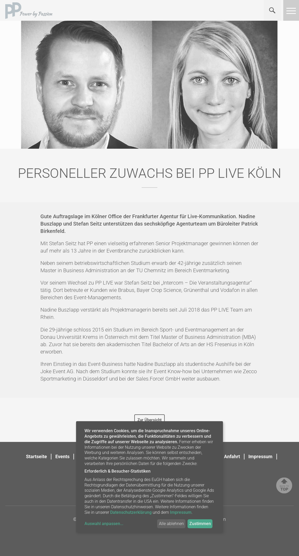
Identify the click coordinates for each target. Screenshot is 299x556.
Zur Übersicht (149, 420)
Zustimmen (200, 523)
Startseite (36, 456)
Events (62, 456)
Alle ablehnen (171, 523)
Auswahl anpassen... (103, 523)
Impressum (260, 456)
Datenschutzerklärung (131, 512)
